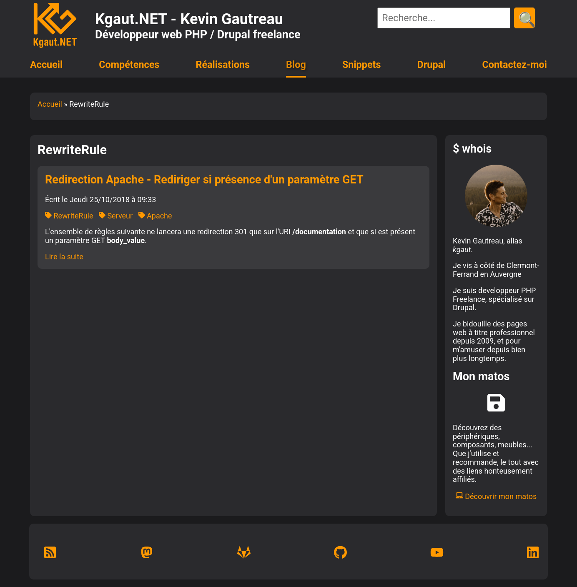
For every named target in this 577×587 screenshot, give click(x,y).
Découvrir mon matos (496, 496)
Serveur (116, 215)
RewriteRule (69, 215)
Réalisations (222, 64)
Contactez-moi (514, 64)
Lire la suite (64, 256)
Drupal (431, 64)
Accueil (46, 64)
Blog (296, 64)
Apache (155, 215)
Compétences (129, 64)
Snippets (361, 64)
